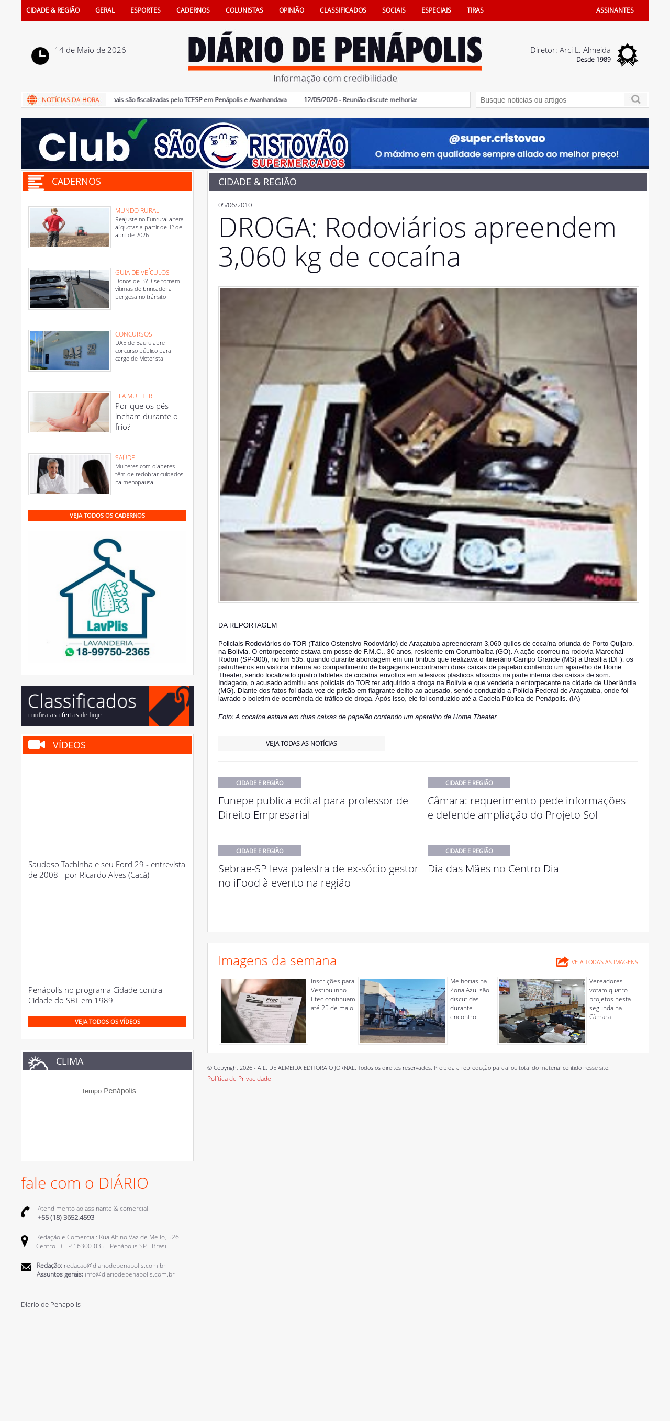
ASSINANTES (615, 10)
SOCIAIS (394, 10)
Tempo (91, 1091)
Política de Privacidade (239, 1078)
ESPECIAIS (436, 10)
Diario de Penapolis (51, 1304)
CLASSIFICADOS (343, 10)
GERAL (105, 10)
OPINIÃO (291, 10)
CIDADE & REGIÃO (53, 10)
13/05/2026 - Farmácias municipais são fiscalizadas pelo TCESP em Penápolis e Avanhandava (158, 99)
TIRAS (475, 10)
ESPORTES (145, 10)
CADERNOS (193, 10)
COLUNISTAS (244, 10)
